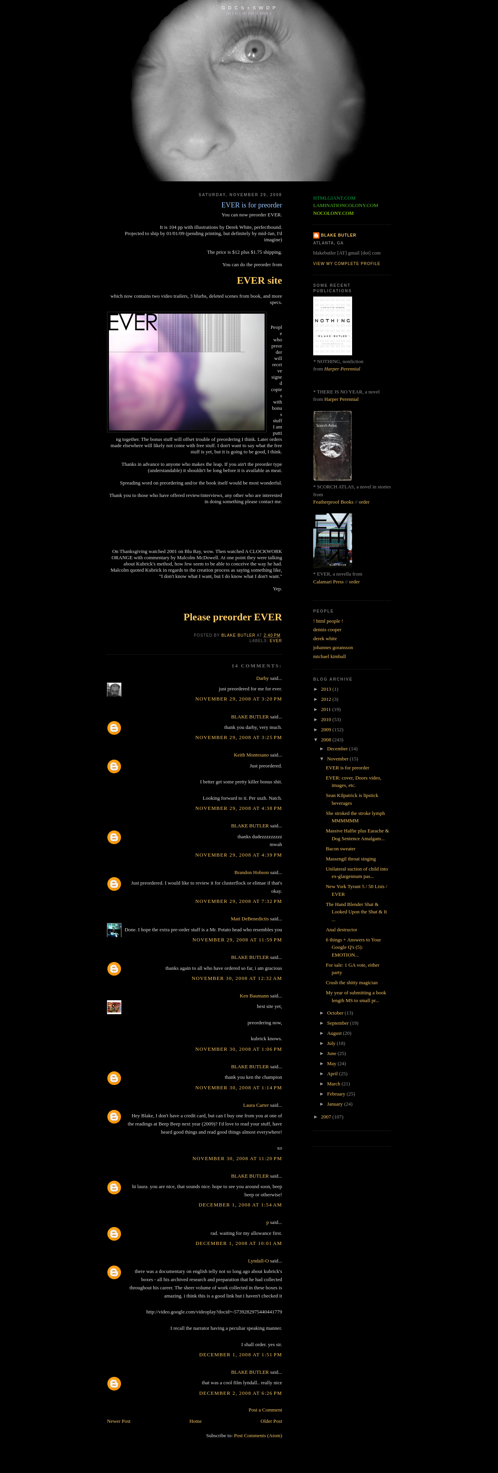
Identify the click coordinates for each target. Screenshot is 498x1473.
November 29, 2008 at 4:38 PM (238, 808)
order (364, 502)
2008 (326, 740)
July (332, 1043)
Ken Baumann (254, 996)
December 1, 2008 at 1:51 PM (240, 1354)
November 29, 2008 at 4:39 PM (238, 855)
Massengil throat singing (351, 859)
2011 (326, 709)
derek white (325, 638)
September (338, 1023)
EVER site (259, 280)
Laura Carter (256, 1105)
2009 (326, 729)
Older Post (271, 1421)
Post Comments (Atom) (258, 1435)
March (334, 1084)
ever (276, 641)
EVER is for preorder (347, 768)
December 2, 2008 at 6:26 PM (240, 1393)
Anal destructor (341, 929)
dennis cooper (327, 629)
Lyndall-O (258, 1261)
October (336, 1013)
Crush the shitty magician (351, 982)
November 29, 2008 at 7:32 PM (238, 901)
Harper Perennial (342, 369)
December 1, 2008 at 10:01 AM (239, 1243)
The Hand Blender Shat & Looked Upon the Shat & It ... (356, 911)
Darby (262, 678)
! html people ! (328, 621)
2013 (326, 689)
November (338, 759)
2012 (326, 699)
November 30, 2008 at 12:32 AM (237, 978)
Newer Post (118, 1421)
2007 (326, 1117)
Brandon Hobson (252, 872)
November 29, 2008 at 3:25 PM (238, 737)
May (332, 1063)
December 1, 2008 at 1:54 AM (240, 1205)
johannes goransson (333, 647)
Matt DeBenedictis (250, 919)
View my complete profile (347, 264)
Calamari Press (328, 582)
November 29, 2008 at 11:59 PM (237, 940)
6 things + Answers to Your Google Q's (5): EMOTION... (353, 947)
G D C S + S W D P (248, 7)
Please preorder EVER (233, 617)
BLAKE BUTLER (250, 717)
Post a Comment (265, 1410)
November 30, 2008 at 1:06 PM (238, 1049)
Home (195, 1421)
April (333, 1073)
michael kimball (329, 656)
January (335, 1104)
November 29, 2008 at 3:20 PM (238, 699)
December (338, 748)
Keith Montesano (251, 755)
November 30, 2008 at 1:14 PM (238, 1087)
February (337, 1094)
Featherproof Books (333, 502)
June (332, 1053)
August (335, 1033)
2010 (326, 719)
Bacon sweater (340, 848)
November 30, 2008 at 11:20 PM (237, 1158)
